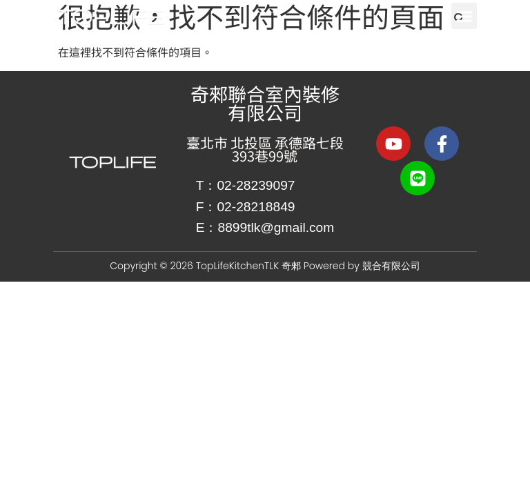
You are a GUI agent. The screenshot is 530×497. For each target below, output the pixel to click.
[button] (464, 16)
